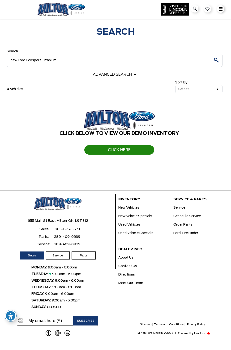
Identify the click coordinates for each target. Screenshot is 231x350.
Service (57, 255)
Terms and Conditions (169, 324)
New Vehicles (128, 207)
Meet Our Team (130, 283)
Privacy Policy (196, 324)
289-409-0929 (67, 244)
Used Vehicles (129, 224)
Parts (83, 255)
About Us (125, 257)
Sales (32, 255)
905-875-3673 (67, 229)
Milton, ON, (65, 220)
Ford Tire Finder (185, 233)
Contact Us (127, 266)
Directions (126, 274)
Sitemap (145, 324)
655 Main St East (42, 220)
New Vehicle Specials (135, 216)
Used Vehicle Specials (135, 233)
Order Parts (182, 224)
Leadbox (202, 333)
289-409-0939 (67, 237)
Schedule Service (187, 216)
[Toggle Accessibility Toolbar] (10, 315)
